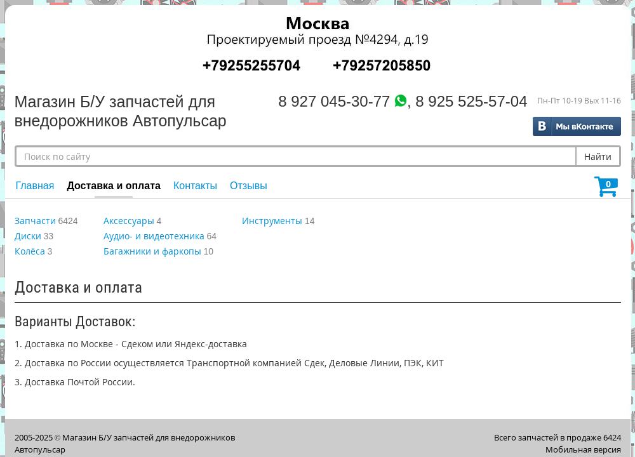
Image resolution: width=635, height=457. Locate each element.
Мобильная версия (583, 449)
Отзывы (248, 185)
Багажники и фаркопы (152, 251)
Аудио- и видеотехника (154, 236)
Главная (35, 185)
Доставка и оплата (114, 185)
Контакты (195, 185)
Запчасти (35, 221)
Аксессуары (129, 221)
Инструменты (272, 221)
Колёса (30, 251)
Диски (28, 236)
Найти (598, 156)
